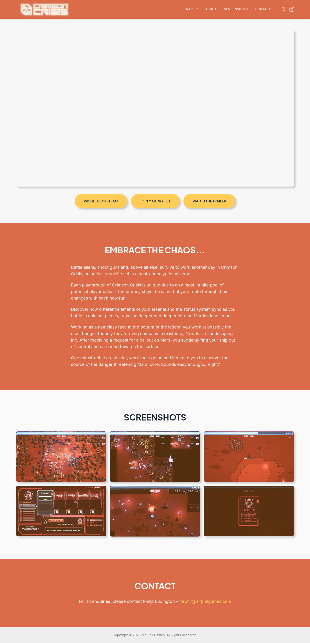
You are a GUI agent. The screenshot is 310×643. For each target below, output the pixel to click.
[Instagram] (291, 9)
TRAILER (191, 9)
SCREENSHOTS (236, 9)
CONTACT (263, 9)
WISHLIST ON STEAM (101, 201)
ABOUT (210, 9)
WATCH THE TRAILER (209, 201)
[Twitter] (284, 9)
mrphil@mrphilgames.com (205, 601)
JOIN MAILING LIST (155, 201)
